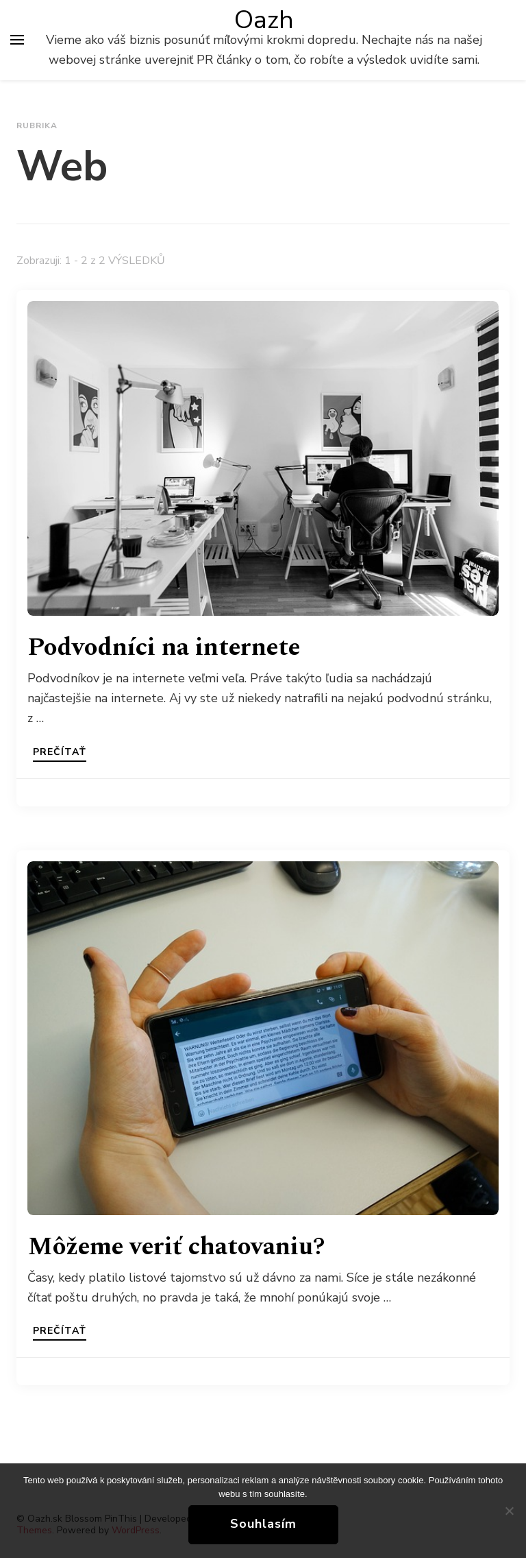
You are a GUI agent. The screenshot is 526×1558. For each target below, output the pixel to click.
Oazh (264, 20)
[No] (509, 1511)
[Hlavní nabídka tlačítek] (17, 40)
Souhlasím (263, 1523)
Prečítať (59, 752)
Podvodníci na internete (163, 648)
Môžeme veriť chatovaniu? (176, 1247)
